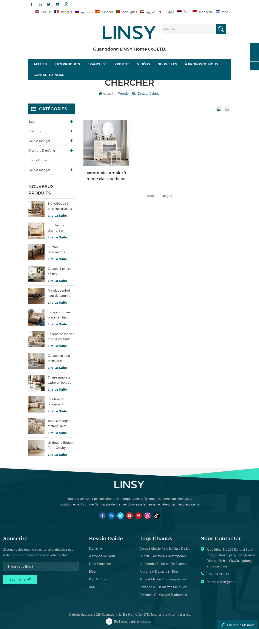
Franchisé (97, 64)
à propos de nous (102, 556)
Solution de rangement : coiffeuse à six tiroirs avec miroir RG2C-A (60, 402)
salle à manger (39, 141)
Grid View (219, 109)
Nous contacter (100, 563)
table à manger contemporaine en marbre (165, 579)
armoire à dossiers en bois (159, 571)
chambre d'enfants (42, 150)
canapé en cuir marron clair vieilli (164, 587)
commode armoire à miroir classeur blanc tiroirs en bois (106, 176)
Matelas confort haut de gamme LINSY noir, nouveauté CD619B (59, 293)
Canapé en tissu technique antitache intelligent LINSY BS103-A (59, 358)
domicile (95, 548)
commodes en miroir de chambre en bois (165, 563)
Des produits (67, 64)
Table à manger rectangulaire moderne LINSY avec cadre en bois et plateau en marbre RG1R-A (61, 423)
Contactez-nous (49, 75)
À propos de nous (201, 64)
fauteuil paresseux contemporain (163, 556)
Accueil (41, 64)
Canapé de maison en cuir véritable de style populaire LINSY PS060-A (61, 337)
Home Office (37, 160)
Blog (92, 571)
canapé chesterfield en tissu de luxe (165, 548)
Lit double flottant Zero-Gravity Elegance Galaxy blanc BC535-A (61, 445)
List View (227, 109)
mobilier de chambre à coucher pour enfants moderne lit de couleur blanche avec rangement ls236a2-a (60, 228)
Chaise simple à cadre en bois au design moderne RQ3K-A (59, 380)
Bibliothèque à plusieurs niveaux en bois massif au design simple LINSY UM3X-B (60, 206)
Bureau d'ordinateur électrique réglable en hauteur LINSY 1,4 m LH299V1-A (60, 250)
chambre (34, 131)
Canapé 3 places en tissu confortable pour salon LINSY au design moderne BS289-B (60, 271)
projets (121, 64)
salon (32, 121)
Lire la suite (57, 215)
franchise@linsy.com (221, 582)
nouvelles (167, 64)
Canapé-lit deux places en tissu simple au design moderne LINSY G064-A (60, 315)
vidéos (143, 64)
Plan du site (97, 579)
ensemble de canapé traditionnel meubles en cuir (165, 594)
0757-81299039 (218, 574)
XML (92, 587)
